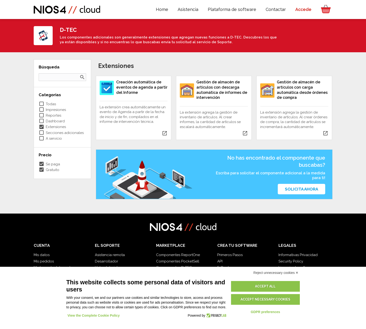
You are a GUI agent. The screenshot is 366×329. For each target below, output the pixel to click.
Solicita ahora (301, 189)
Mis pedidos (44, 261)
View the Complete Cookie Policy (94, 315)
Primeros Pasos (230, 255)
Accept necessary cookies (265, 299)
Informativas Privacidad (298, 255)
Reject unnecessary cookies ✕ (275, 273)
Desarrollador (106, 261)
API (219, 261)
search (82, 77)
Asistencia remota (110, 255)
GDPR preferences (265, 312)
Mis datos (42, 255)
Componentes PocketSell (177, 261)
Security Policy (290, 261)
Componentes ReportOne (178, 255)
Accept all (265, 286)
